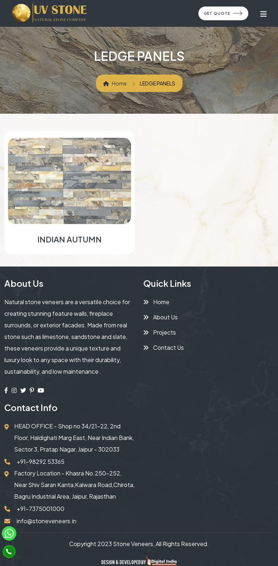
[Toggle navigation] (264, 13)
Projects (159, 332)
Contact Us (163, 347)
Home (115, 83)
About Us (160, 317)
